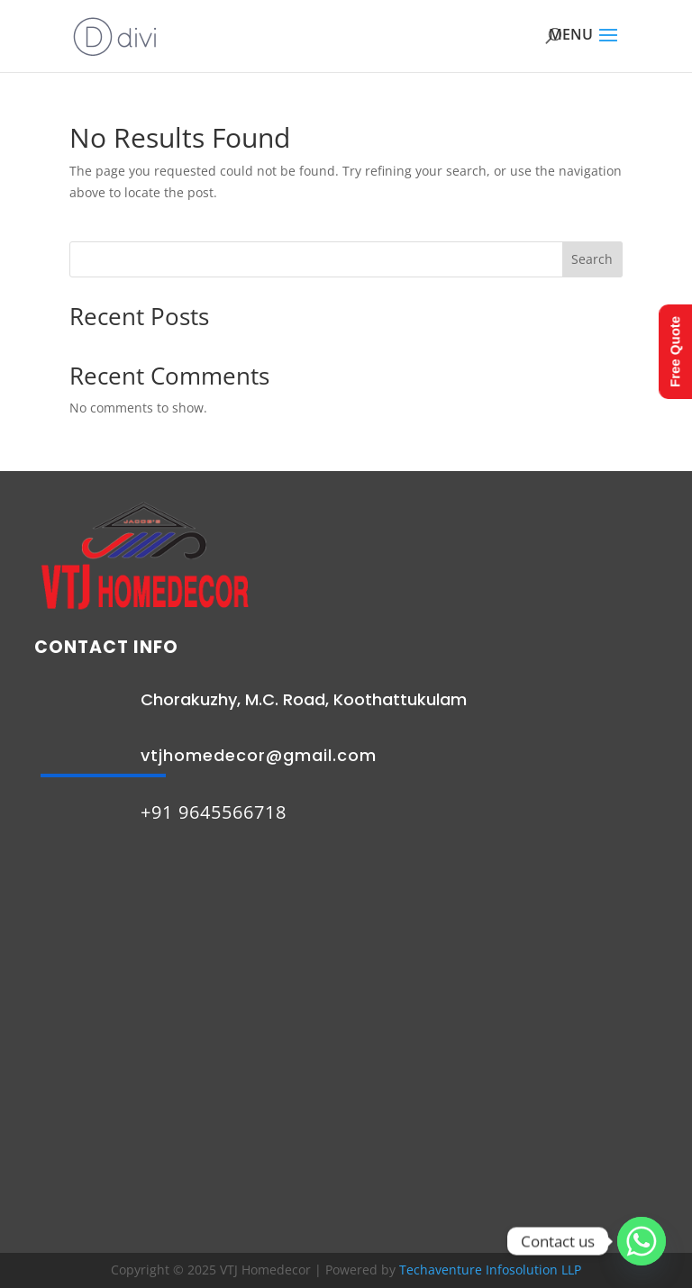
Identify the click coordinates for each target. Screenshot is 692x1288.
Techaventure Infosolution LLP (490, 1269)
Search (592, 259)
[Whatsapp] (641, 1241)
